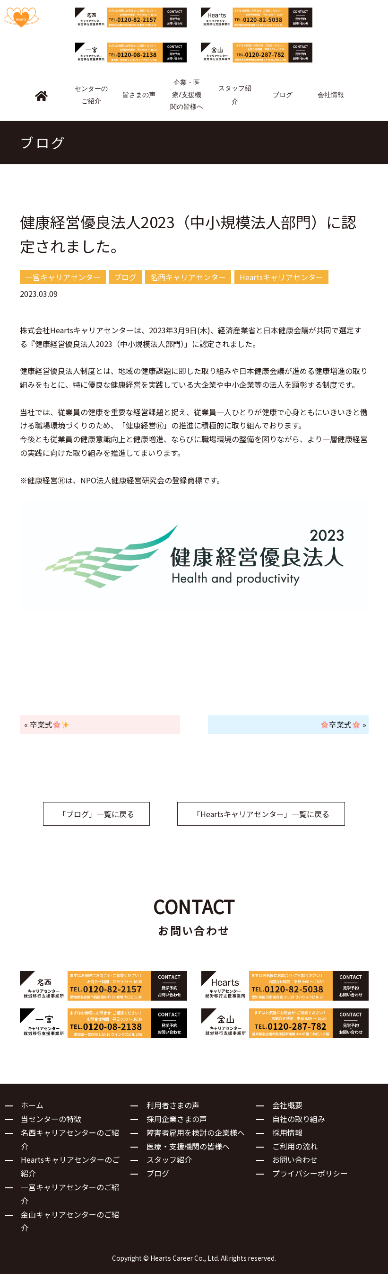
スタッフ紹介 (169, 1159)
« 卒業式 (46, 724)
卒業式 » (343, 724)
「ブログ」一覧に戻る (96, 814)
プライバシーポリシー (310, 1173)
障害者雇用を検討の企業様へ (196, 1132)
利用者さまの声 (173, 1105)
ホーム (32, 1105)
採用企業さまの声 (177, 1118)
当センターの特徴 (51, 1118)
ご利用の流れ (295, 1146)
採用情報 (287, 1132)
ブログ (158, 1173)
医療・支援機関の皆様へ (188, 1146)
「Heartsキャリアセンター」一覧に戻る (261, 814)
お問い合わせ (295, 1159)
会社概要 (287, 1105)
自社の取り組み (298, 1118)
